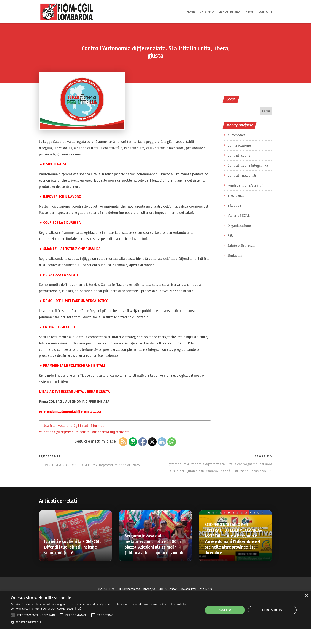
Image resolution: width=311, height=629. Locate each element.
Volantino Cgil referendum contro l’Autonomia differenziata (84, 432)
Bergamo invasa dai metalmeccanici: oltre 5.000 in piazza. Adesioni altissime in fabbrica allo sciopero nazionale (154, 544)
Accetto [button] (225, 610)
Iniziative (234, 205)
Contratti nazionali (241, 175)
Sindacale (234, 255)
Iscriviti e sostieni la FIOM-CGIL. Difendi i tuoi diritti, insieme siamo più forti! (73, 547)
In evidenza (235, 195)
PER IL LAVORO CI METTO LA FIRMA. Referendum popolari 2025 (92, 465)
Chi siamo (207, 11)
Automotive (236, 135)
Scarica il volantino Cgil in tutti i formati (74, 425)
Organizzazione (239, 225)
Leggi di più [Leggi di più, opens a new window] (74, 608)
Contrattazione (238, 155)
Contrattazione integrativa (247, 165)
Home (191, 11)
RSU (230, 235)
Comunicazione (239, 145)
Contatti (265, 11)
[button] (104, 622)
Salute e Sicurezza (241, 245)
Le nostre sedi (229, 11)
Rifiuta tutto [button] (272, 610)
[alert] (155, 610)
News (249, 11)
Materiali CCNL (238, 215)
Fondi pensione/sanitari (245, 185)
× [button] (306, 595)
